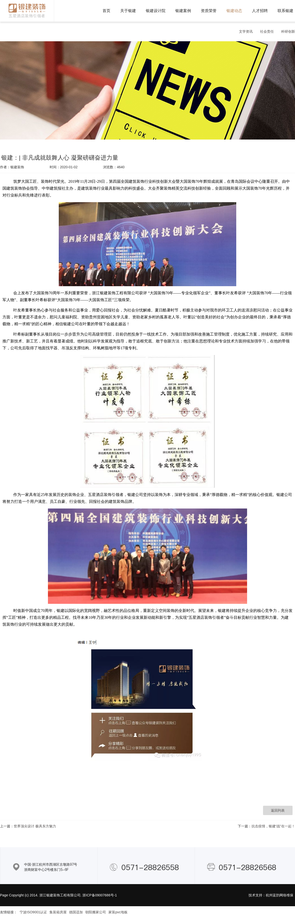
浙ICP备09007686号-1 (99, 895)
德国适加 (76, 912)
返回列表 (278, 810)
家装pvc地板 (118, 912)
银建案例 (183, 11)
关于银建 (128, 11)
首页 (106, 11)
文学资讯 (246, 31)
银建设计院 (155, 11)
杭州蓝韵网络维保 (279, 895)
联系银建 (285, 11)
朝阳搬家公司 (95, 912)
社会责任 (267, 31)
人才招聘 (260, 11)
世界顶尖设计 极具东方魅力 (35, 826)
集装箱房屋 (58, 912)
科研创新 (288, 31)
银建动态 (234, 11)
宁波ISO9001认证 (33, 912)
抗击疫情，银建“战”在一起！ (273, 826)
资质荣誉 (209, 11)
